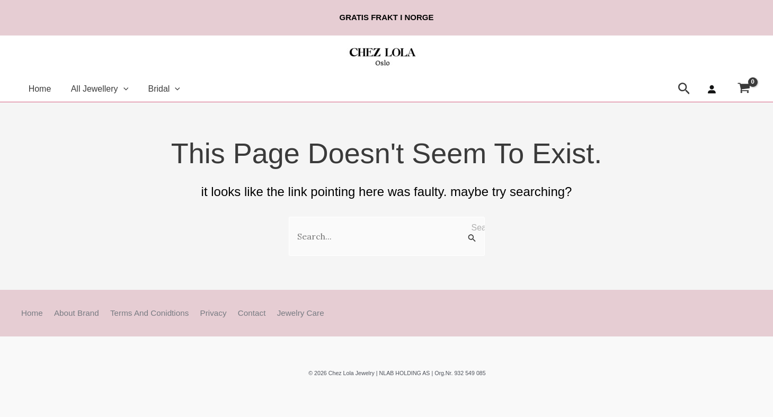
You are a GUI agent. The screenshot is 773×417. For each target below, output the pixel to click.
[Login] (711, 89)
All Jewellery (96, 88)
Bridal (157, 88)
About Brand (70, 312)
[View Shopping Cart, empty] (743, 89)
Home (38, 88)
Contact (233, 312)
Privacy (198, 312)
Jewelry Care (277, 312)
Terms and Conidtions (138, 312)
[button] (119, 88)
